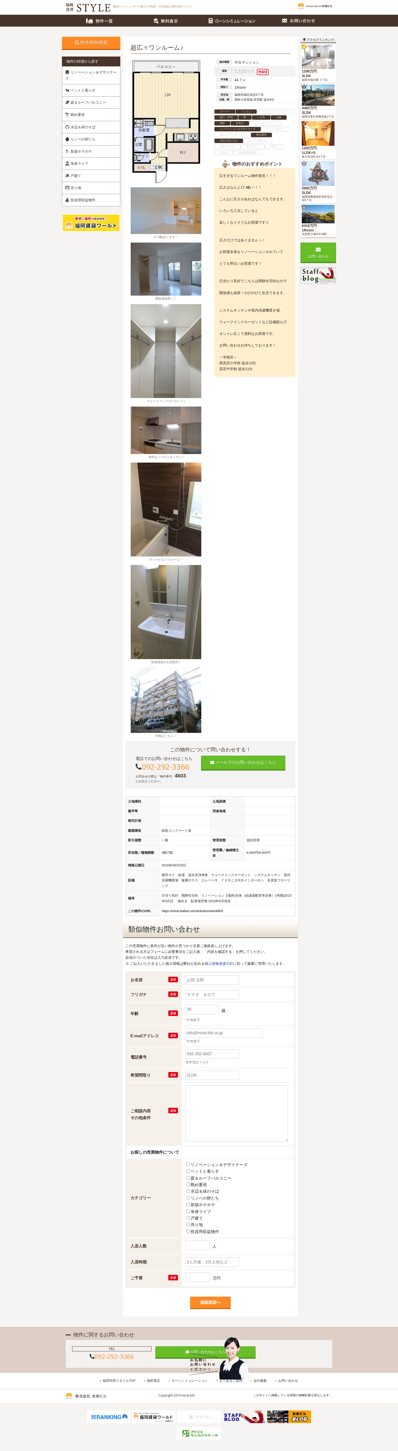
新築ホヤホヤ (78, 151)
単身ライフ (76, 163)
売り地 (73, 188)
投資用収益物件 (80, 200)
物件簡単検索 (94, 42)
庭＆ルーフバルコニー (85, 102)
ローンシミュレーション (232, 21)
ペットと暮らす (80, 90)
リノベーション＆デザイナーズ (91, 75)
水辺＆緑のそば (80, 127)
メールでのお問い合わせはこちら (243, 762)
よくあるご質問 (230, 1381)
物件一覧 (99, 21)
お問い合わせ (298, 21)
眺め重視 (75, 115)
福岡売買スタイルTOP (119, 1381)
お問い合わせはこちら (199, 1352)
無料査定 (165, 21)
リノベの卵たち (80, 139)
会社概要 (260, 1381)
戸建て (73, 176)
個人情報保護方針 (219, 964)
